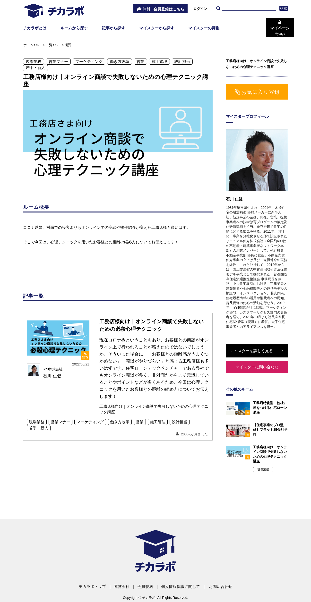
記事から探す (113, 28)
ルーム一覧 (43, 45)
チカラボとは (34, 28)
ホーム (28, 45)
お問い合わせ (220, 587)
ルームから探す (74, 28)
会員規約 (145, 587)
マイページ (280, 31)
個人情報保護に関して (180, 587)
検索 (283, 8)
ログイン (200, 9)
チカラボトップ (92, 587)
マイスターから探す (156, 28)
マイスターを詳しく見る (251, 351)
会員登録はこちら (163, 9)
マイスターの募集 (203, 28)
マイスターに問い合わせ (257, 367)
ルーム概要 (62, 45)
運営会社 (122, 587)
